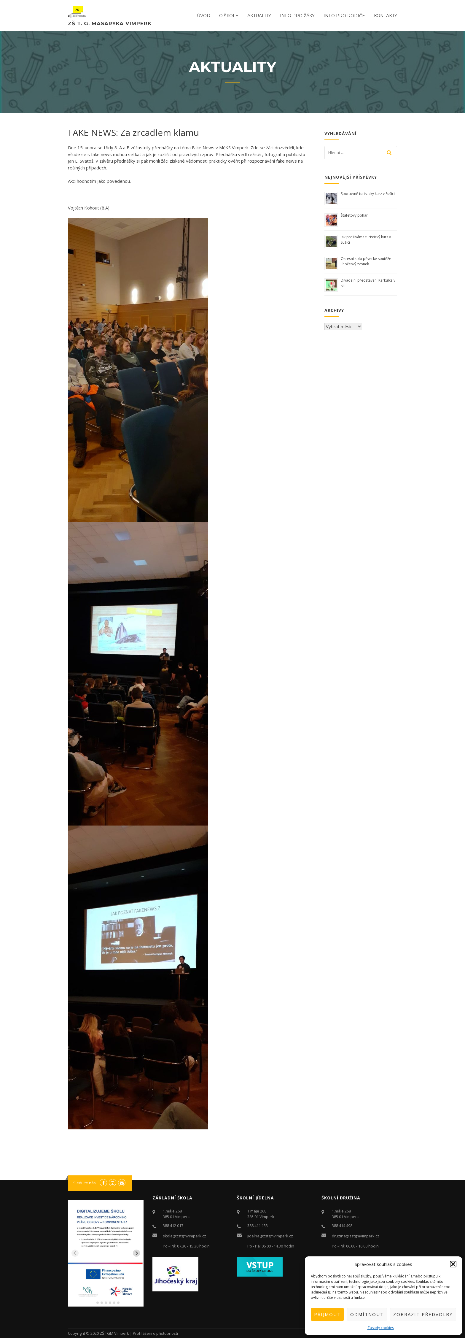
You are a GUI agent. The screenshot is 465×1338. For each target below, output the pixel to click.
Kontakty (385, 15)
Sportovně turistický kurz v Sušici (368, 193)
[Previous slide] (75, 1253)
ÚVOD (203, 15)
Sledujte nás (84, 1182)
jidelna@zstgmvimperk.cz (270, 1236)
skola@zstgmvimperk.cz (184, 1236)
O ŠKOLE (228, 15)
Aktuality (259, 15)
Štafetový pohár (354, 215)
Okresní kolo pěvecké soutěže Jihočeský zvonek (366, 261)
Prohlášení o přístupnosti (155, 1333)
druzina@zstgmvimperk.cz (355, 1236)
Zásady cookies (380, 1327)
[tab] (93, 1302)
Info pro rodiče (344, 15)
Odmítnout (367, 1314)
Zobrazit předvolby (423, 1314)
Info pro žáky (297, 15)
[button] (453, 1264)
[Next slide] (136, 1253)
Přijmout (327, 1314)
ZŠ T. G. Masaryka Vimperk (110, 23)
